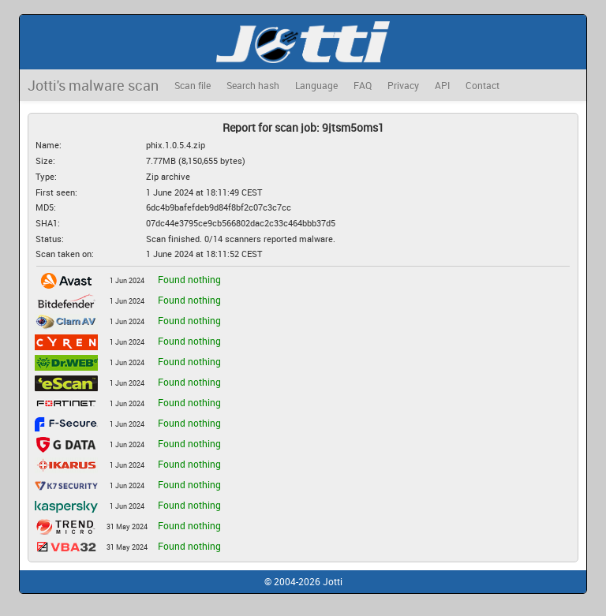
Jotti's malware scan (93, 85)
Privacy (403, 85)
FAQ (363, 85)
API (442, 85)
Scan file (192, 85)
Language (316, 85)
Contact (482, 85)
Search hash (252, 85)
